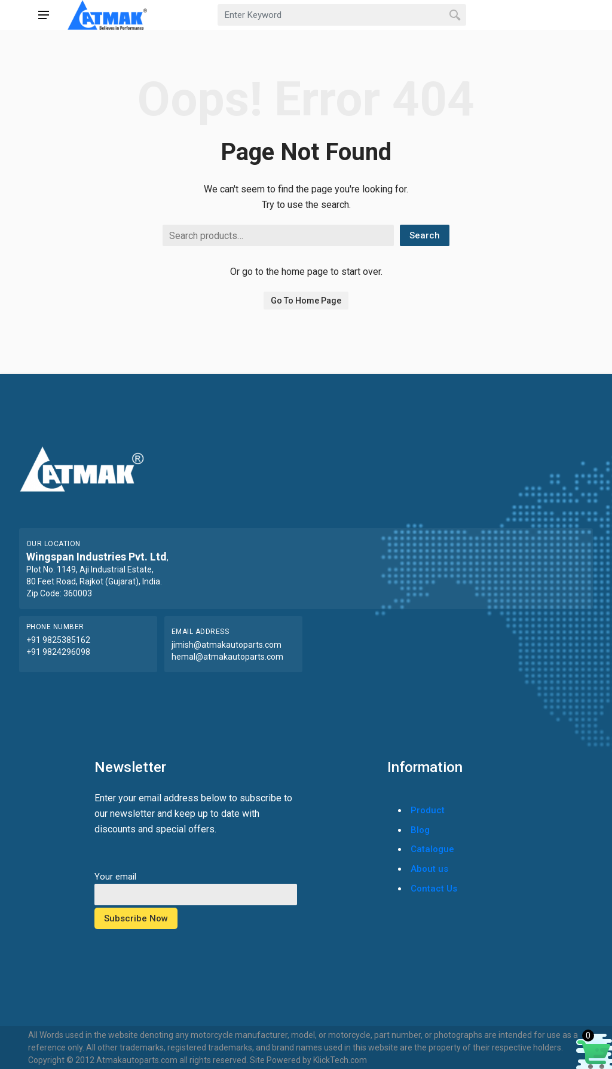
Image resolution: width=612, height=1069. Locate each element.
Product (428, 810)
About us (429, 868)
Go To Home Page (306, 300)
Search (424, 235)
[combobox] (342, 15)
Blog (420, 830)
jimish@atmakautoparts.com (226, 645)
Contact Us (434, 888)
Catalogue (432, 849)
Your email (195, 885)
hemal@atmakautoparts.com (227, 656)
